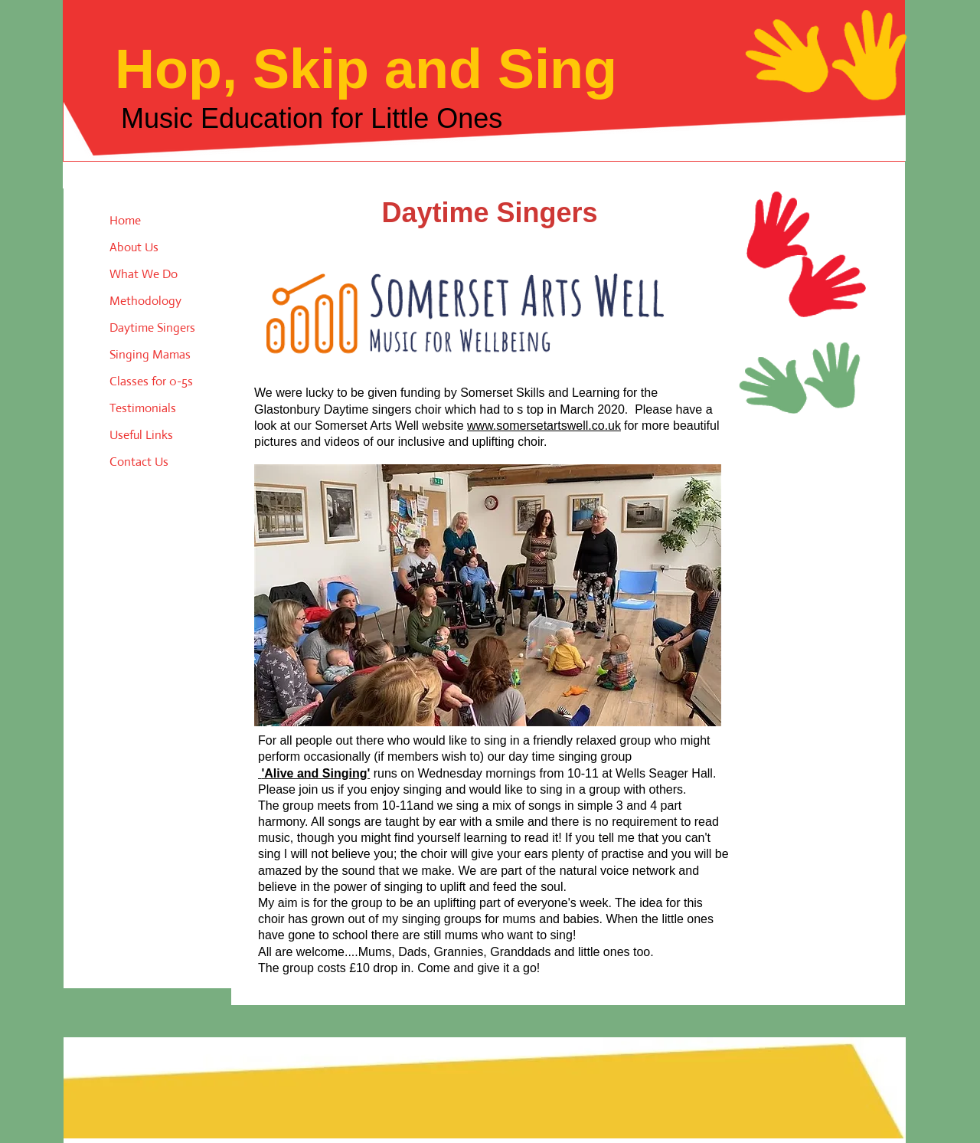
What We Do (143, 274)
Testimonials (142, 408)
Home (125, 220)
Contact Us (138, 462)
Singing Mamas (150, 354)
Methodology (145, 301)
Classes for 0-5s (151, 381)
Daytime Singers (152, 327)
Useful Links (141, 435)
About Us (133, 247)
